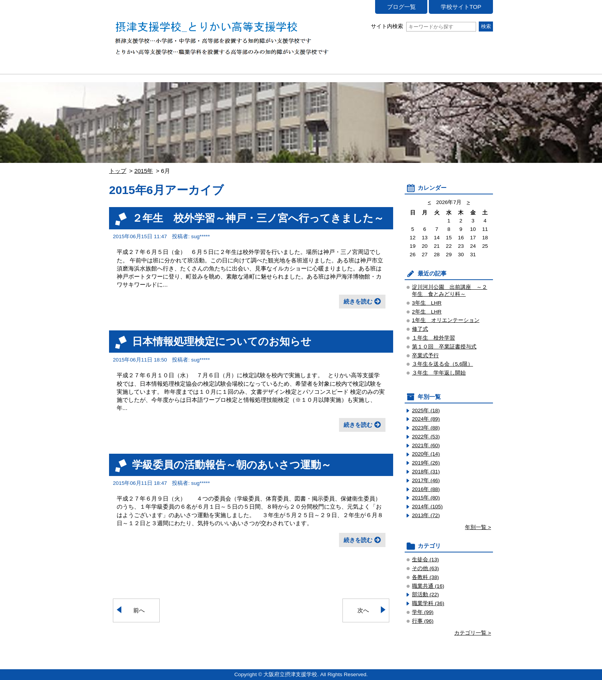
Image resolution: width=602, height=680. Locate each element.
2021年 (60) (426, 445)
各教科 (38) (425, 577)
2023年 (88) (426, 428)
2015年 (143, 171)
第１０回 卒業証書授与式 (444, 347)
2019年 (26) (426, 463)
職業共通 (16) (428, 586)
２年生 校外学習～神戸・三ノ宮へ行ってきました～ (258, 218)
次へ (363, 610)
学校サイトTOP (461, 6)
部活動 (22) (425, 594)
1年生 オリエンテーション (446, 320)
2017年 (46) (426, 480)
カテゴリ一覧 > (472, 633)
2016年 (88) (426, 489)
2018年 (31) (426, 471)
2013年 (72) (426, 515)
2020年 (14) (426, 454)
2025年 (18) (426, 410)
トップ (117, 171)
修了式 (420, 329)
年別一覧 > (478, 527)
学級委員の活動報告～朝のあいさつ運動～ (231, 465)
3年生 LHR (427, 303)
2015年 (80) (426, 498)
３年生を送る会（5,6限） (442, 364)
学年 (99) (422, 612)
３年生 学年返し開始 (439, 373)
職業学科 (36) (428, 603)
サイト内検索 (423, 26)
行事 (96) (422, 621)
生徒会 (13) (425, 559)
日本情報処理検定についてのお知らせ (221, 341)
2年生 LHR (427, 312)
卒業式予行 (425, 355)
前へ (139, 610)
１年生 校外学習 (433, 338)
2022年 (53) (426, 437)
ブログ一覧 (401, 6)
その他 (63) (425, 568)
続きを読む (358, 301)
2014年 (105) (427, 506)
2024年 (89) (426, 419)
